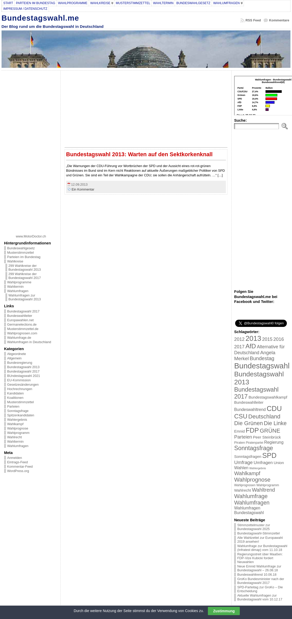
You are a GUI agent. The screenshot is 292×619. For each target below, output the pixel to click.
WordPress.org (18, 471)
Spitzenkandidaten (20, 415)
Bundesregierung (19, 363)
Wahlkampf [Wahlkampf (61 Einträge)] (247, 473)
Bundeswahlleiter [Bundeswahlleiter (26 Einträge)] (248, 402)
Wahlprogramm (18, 433)
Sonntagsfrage (18, 411)
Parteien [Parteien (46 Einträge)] (243, 437)
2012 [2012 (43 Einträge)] (239, 339)
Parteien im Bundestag (23, 257)
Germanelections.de (22, 324)
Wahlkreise (15, 261)
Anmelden (14, 458)
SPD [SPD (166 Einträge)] (269, 455)
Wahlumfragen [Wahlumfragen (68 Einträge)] (251, 503)
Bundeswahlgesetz (21, 248)
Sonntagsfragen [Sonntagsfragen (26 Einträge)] (247, 456)
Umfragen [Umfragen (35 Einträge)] (263, 462)
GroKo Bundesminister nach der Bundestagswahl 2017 (260, 581)
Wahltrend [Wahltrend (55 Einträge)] (263, 490)
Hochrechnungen (19, 389)
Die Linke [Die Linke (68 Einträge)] (275, 423)
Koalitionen (15, 398)
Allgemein (14, 358)
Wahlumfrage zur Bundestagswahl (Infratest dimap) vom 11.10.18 (262, 548)
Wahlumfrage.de (19, 338)
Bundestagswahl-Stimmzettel (258, 533)
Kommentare (279, 20)
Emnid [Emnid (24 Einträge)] (239, 431)
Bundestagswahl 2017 (23, 311)
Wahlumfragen (18, 291)
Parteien (13, 406)
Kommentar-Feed (20, 466)
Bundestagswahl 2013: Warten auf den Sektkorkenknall (139, 154)
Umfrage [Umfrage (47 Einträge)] (243, 462)
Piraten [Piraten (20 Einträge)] (239, 442)
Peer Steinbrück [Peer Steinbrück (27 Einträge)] (267, 437)
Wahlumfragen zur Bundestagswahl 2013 (24, 297)
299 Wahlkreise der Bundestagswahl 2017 (24, 276)
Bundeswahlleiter (19, 316)
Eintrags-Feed (17, 462)
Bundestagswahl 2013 (23, 367)
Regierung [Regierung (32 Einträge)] (274, 442)
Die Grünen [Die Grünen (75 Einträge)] (248, 423)
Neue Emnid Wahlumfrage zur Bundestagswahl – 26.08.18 (259, 568)
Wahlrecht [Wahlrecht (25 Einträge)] (242, 490)
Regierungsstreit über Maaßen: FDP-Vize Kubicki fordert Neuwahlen (259, 558)
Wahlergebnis (17, 420)
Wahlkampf (15, 424)
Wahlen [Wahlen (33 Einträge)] (241, 467)
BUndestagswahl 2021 (23, 376)
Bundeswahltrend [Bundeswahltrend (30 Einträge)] (250, 409)
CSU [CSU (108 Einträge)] (240, 416)
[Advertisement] (30, 150)
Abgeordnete (16, 354)
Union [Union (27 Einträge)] (279, 462)
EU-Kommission (19, 380)
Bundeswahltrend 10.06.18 (256, 574)
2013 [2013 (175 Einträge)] (253, 338)
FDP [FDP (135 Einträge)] (252, 430)
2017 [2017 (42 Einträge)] (239, 346)
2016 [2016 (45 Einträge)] (278, 339)
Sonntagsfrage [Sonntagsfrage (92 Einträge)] (253, 448)
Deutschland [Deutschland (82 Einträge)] (264, 416)
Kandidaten (15, 393)
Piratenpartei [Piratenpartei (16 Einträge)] (254, 442)
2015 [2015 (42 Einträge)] (267, 339)
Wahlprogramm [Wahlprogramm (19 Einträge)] (267, 485)
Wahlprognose (17, 428)
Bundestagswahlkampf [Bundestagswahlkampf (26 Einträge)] (268, 397)
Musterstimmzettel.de (23, 329)
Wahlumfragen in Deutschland (29, 342)
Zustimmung (224, 611)
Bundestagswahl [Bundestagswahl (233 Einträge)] (261, 365)
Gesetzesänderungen (23, 384)
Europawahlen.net (20, 320)
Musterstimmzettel (20, 252)
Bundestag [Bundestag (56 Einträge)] (262, 358)
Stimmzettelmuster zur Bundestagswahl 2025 (253, 527)
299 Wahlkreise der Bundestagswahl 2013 (24, 267)
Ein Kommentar (83, 189)
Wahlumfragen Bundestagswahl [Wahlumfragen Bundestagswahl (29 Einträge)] (249, 510)
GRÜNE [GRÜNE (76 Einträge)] (270, 430)
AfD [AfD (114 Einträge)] (250, 346)
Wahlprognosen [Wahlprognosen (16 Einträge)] (244, 485)
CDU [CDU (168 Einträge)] (274, 408)
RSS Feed (253, 20)
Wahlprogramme (19, 282)
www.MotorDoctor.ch (31, 236)
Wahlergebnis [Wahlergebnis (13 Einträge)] (257, 468)
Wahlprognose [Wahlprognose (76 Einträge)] (252, 479)
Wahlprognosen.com (22, 333)
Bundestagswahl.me (40, 18)
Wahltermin (15, 286)
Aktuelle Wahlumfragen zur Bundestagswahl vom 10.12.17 (259, 597)
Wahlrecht (14, 437)
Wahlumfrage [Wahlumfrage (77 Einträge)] (251, 496)
